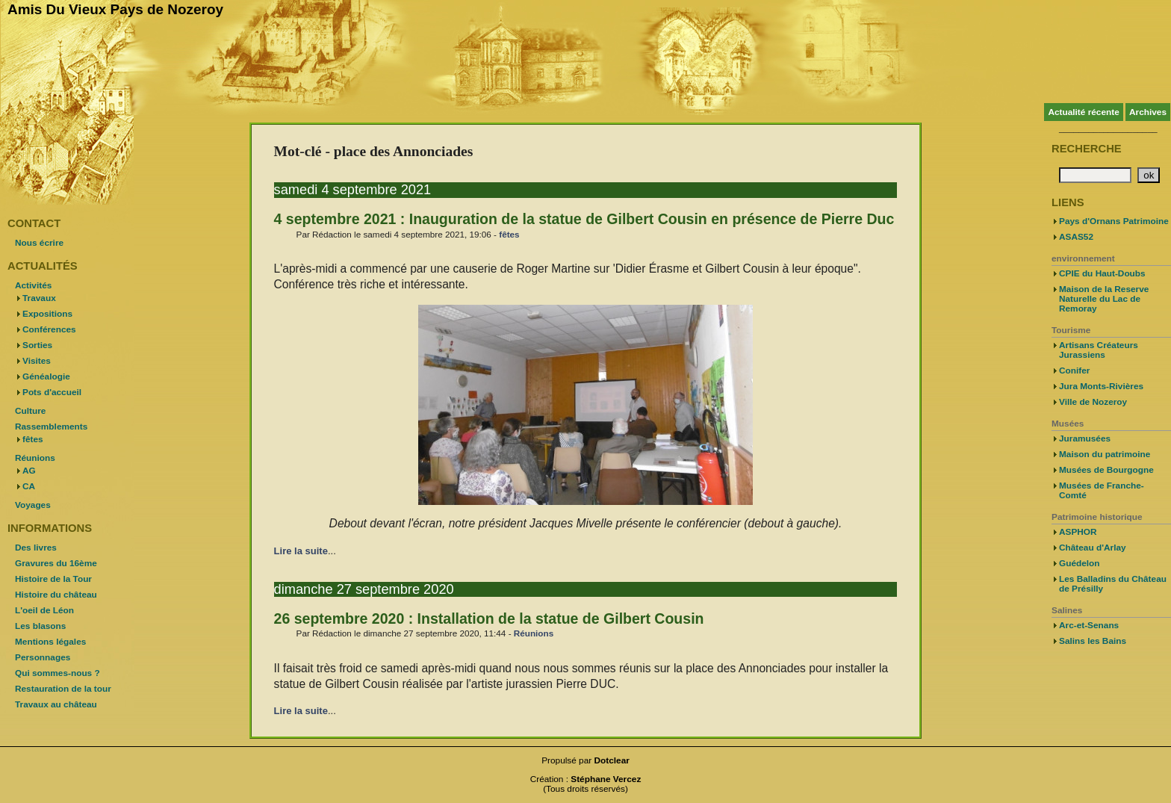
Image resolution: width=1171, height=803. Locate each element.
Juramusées (1085, 438)
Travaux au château (56, 704)
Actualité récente (1083, 112)
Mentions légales (50, 641)
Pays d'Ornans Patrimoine (1114, 221)
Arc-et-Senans (1089, 625)
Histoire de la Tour (53, 579)
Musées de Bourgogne (1106, 470)
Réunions (533, 633)
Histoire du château (56, 594)
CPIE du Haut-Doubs (1102, 273)
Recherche (1087, 149)
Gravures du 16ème (56, 563)
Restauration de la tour (63, 688)
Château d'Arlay (1092, 547)
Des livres (36, 547)
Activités (33, 285)
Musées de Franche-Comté (1101, 490)
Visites (36, 361)
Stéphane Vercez (606, 779)
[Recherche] (1095, 175)
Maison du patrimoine (1104, 454)
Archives (1148, 112)
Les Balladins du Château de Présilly (1113, 584)
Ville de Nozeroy (1093, 402)
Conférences (49, 329)
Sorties (37, 345)
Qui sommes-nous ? (57, 673)
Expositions (47, 314)
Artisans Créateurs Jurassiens (1098, 350)
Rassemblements (51, 426)
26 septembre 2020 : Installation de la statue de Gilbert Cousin (489, 618)
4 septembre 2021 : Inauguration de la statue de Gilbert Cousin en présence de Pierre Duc (584, 219)
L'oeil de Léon (44, 610)
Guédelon (1079, 563)
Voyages (33, 505)
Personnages (42, 657)
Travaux (39, 298)
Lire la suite (301, 550)
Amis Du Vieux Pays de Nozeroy (115, 9)
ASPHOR (1078, 532)
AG (29, 470)
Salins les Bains (1092, 641)
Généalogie (46, 376)
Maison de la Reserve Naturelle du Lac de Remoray (1104, 299)
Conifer (1074, 370)
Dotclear (612, 760)
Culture (30, 411)
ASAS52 (1076, 237)
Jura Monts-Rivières (1101, 386)
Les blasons (40, 626)
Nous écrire (39, 243)
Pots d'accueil (51, 392)
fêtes (509, 234)
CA (28, 486)
